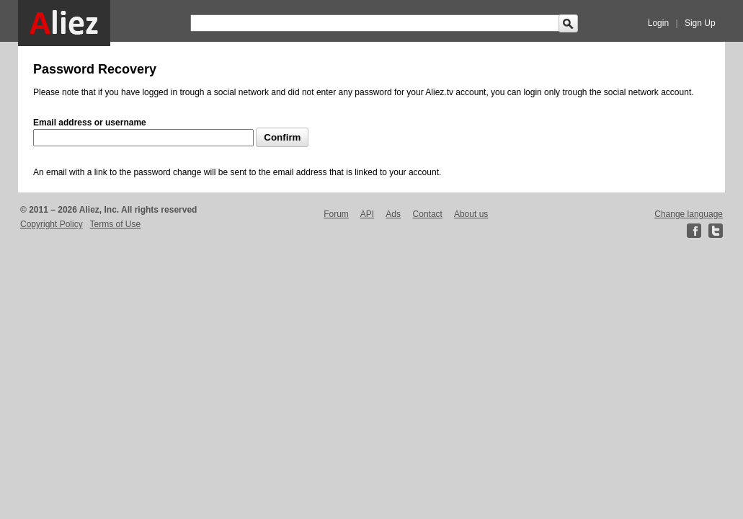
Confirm (282, 137)
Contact (427, 214)
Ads (393, 214)
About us (471, 214)
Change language (688, 214)
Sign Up (700, 23)
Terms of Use (115, 224)
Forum (336, 214)
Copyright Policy (51, 224)
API (367, 214)
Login (658, 23)
